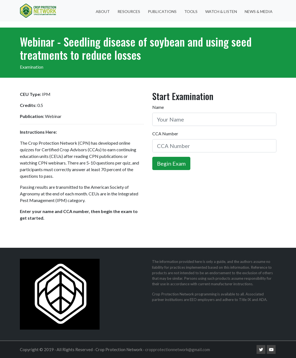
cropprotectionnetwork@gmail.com (177, 349)
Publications (162, 11)
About (103, 11)
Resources (129, 11)
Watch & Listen (221, 11)
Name (158, 107)
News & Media (259, 11)
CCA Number (165, 133)
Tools (191, 11)
